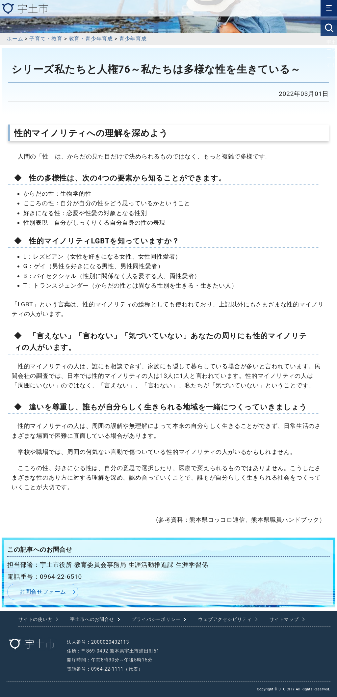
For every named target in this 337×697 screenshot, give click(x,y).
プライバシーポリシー (156, 619)
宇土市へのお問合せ (92, 619)
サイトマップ (284, 619)
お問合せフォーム (42, 591)
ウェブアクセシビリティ (225, 619)
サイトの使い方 (35, 619)
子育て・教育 (46, 39)
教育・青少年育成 (91, 39)
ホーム (15, 39)
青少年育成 (133, 39)
